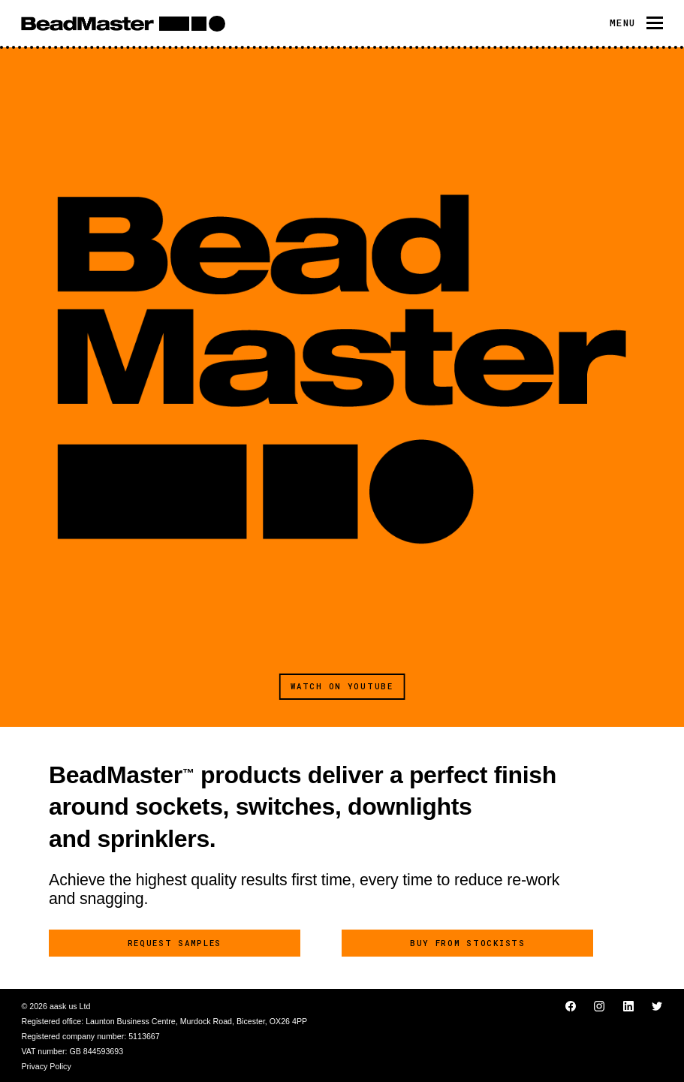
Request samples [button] (175, 943)
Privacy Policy (46, 1066)
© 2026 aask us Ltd (55, 1006)
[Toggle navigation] (636, 23)
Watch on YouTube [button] (342, 686)
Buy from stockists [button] (468, 943)
